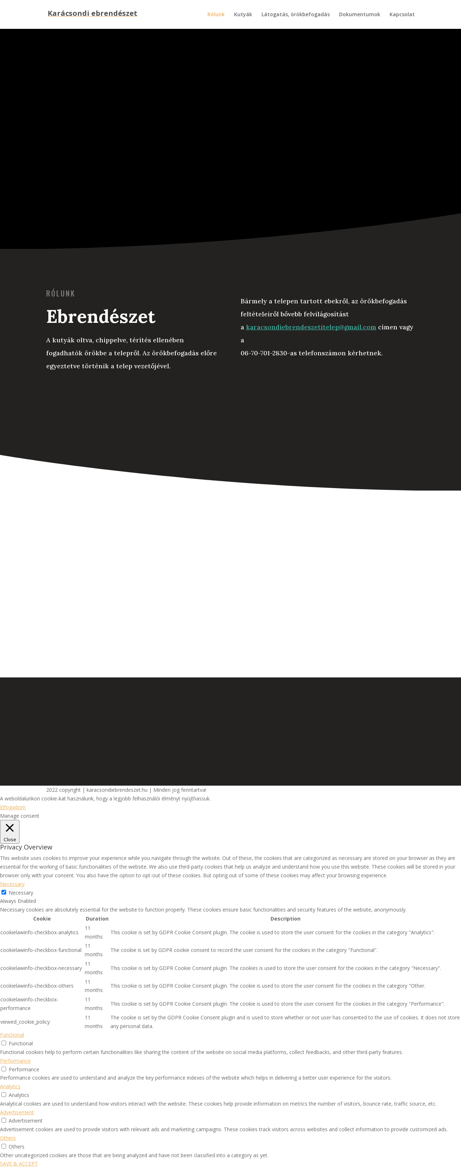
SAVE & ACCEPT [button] (19, 1163)
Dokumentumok (359, 15)
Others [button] (8, 1137)
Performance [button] (15, 1060)
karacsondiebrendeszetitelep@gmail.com (311, 327)
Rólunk (216, 15)
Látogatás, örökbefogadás (296, 15)
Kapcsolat (402, 15)
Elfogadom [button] (13, 807)
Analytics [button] (10, 1086)
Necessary (21, 892)
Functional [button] (12, 1034)
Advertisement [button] (17, 1112)
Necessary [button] (12, 884)
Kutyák (243, 15)
